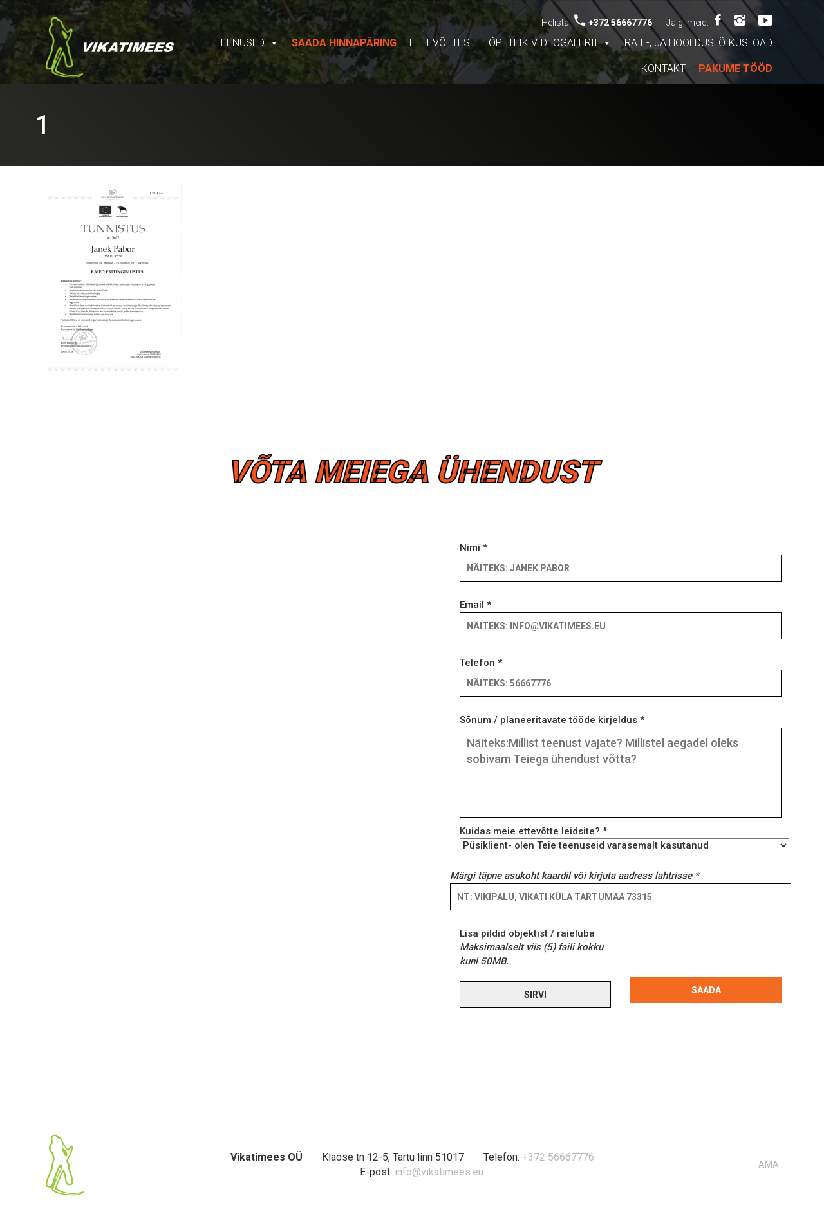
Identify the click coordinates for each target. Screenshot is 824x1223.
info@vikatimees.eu (439, 1172)
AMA (768, 1164)
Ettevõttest (442, 43)
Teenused (247, 43)
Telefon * (621, 673)
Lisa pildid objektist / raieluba (531, 947)
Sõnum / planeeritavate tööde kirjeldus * (621, 767)
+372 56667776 (613, 22)
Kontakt (663, 68)
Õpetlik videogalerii (550, 43)
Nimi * (621, 558)
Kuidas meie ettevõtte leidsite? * (621, 838)
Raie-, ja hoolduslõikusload (698, 43)
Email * (621, 615)
